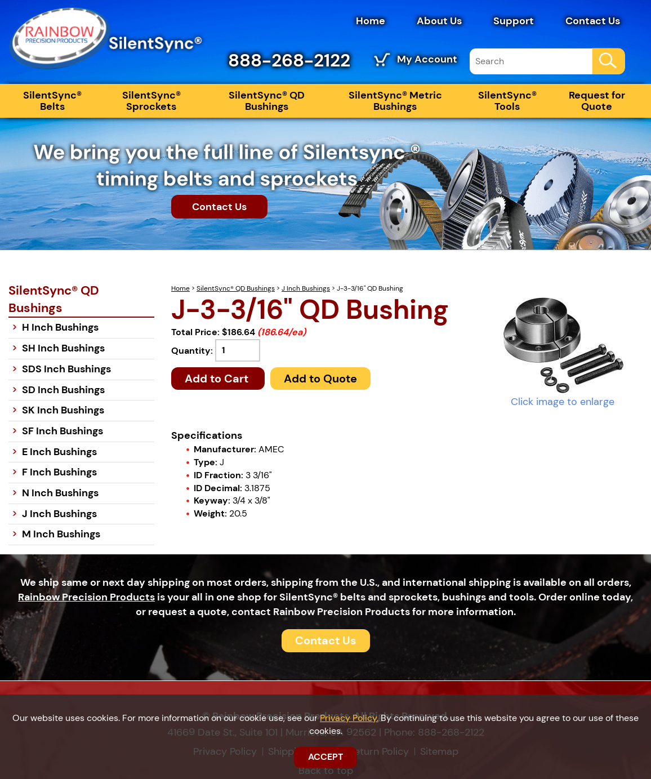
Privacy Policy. (349, 718)
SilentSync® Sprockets (151, 100)
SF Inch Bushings (62, 431)
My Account (427, 59)
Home (370, 21)
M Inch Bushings (61, 534)
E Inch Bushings (59, 452)
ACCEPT (325, 757)
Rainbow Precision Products (86, 597)
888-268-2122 (289, 60)
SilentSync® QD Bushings (267, 100)
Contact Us (592, 21)
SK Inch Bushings (63, 410)
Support (513, 21)
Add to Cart (218, 378)
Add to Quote (320, 378)
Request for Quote (597, 100)
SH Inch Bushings (63, 348)
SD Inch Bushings (63, 390)
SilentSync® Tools (507, 100)
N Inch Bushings (60, 493)
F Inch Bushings (59, 472)
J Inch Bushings (306, 288)
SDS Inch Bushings (66, 369)
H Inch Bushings (60, 327)
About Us (439, 21)
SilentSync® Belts (52, 100)
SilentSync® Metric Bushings (395, 100)
